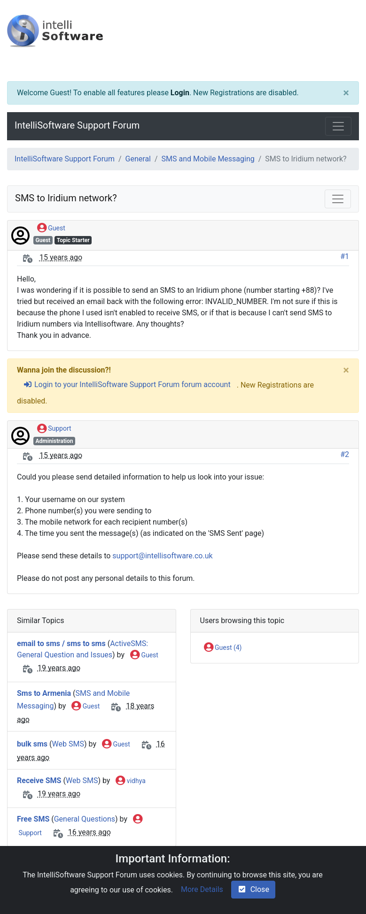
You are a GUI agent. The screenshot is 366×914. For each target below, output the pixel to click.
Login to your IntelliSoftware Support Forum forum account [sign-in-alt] (127, 384)
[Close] (346, 93)
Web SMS (68, 743)
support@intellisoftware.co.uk (162, 555)
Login (180, 92)
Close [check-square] (253, 889)
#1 (344, 256)
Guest (51, 228)
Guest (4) (223, 648)
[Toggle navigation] (338, 126)
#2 (344, 454)
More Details (202, 889)
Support (54, 429)
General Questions (84, 819)
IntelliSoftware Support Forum (77, 125)
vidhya (130, 781)
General (138, 158)
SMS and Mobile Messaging (208, 158)
